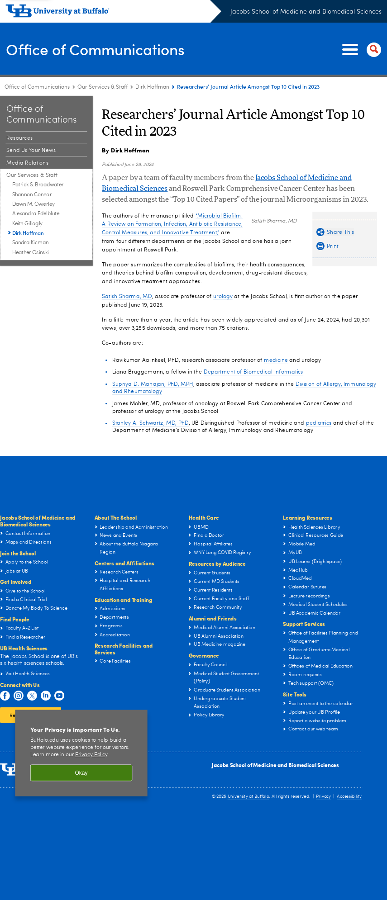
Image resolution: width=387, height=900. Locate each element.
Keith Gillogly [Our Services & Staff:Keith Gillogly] (27, 224)
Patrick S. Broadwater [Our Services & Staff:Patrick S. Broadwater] (38, 185)
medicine (276, 360)
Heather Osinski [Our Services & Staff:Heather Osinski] (30, 253)
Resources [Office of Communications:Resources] (19, 138)
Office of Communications (103, 49)
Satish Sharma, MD (127, 296)
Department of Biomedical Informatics (253, 371)
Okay (81, 773)
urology (223, 296)
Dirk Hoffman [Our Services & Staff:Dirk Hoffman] (152, 87)
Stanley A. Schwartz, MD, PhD (150, 423)
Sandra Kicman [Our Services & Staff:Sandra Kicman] (30, 243)
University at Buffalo (248, 797)
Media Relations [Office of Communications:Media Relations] (27, 163)
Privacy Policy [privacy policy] (91, 755)
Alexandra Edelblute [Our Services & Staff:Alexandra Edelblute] (35, 214)
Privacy (323, 797)
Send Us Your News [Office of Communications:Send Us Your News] (31, 150)
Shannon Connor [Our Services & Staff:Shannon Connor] (32, 195)
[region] (81, 753)
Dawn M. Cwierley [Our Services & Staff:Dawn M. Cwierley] (33, 204)
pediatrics (318, 423)
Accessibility (349, 797)
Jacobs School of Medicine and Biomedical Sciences (306, 12)
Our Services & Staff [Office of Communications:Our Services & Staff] (102, 87)
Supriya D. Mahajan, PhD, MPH (152, 384)
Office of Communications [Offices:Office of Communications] (37, 87)
